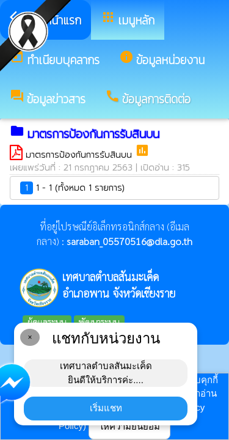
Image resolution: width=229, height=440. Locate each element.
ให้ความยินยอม (129, 426)
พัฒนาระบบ (99, 321)
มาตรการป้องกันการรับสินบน (80, 154)
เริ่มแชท (106, 408)
